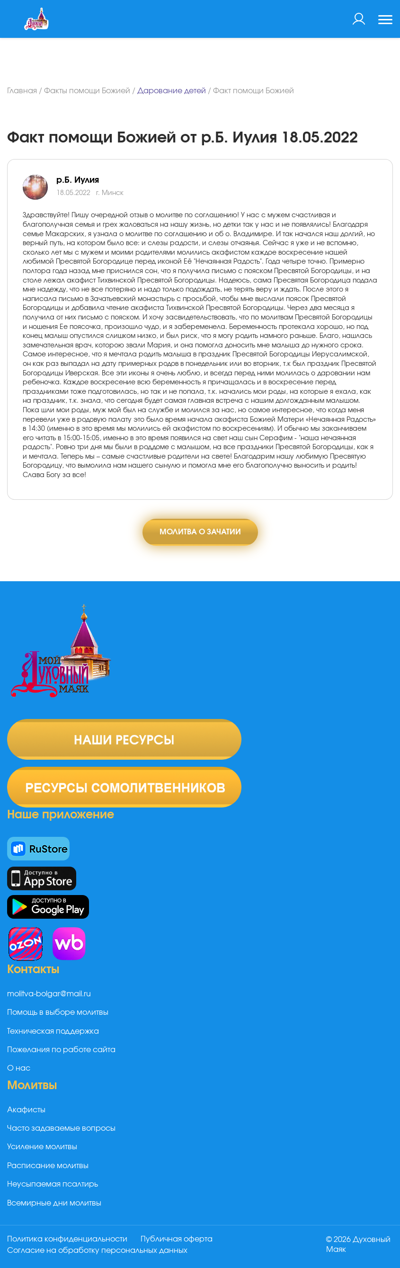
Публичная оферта (177, 1239)
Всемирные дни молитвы (54, 1203)
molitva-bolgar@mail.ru (49, 994)
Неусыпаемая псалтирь (52, 1184)
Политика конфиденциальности (67, 1239)
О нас (18, 1068)
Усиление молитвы (42, 1147)
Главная (22, 91)
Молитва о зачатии (200, 532)
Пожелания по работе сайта (61, 1050)
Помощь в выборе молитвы (57, 1012)
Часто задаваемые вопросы (61, 1128)
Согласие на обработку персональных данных (97, 1250)
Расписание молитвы (48, 1166)
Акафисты (26, 1110)
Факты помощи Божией (87, 91)
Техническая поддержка (53, 1031)
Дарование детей (171, 91)
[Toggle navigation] (385, 21)
